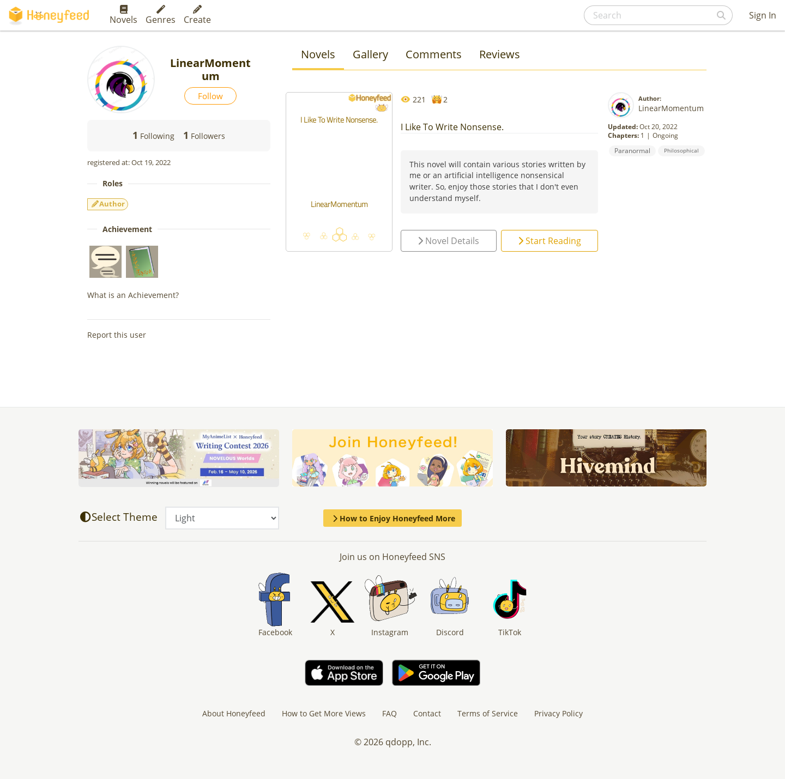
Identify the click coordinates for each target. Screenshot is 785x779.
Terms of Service (487, 713)
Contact (427, 713)
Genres (161, 15)
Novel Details (448, 241)
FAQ (389, 713)
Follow (210, 95)
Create (197, 15)
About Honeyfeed (233, 713)
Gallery (370, 54)
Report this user (116, 335)
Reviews (499, 54)
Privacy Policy (558, 713)
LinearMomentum (671, 108)
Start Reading (549, 241)
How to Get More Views (324, 713)
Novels (123, 15)
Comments (434, 54)
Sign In (762, 15)
